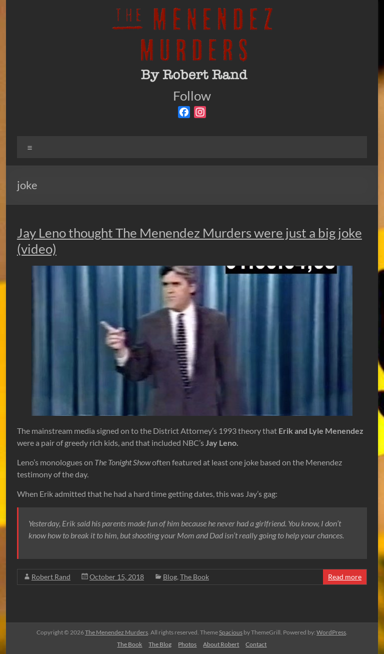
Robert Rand (51, 576)
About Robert (221, 644)
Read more (345, 576)
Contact (256, 644)
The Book (194, 576)
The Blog (160, 644)
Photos (187, 644)
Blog (170, 576)
